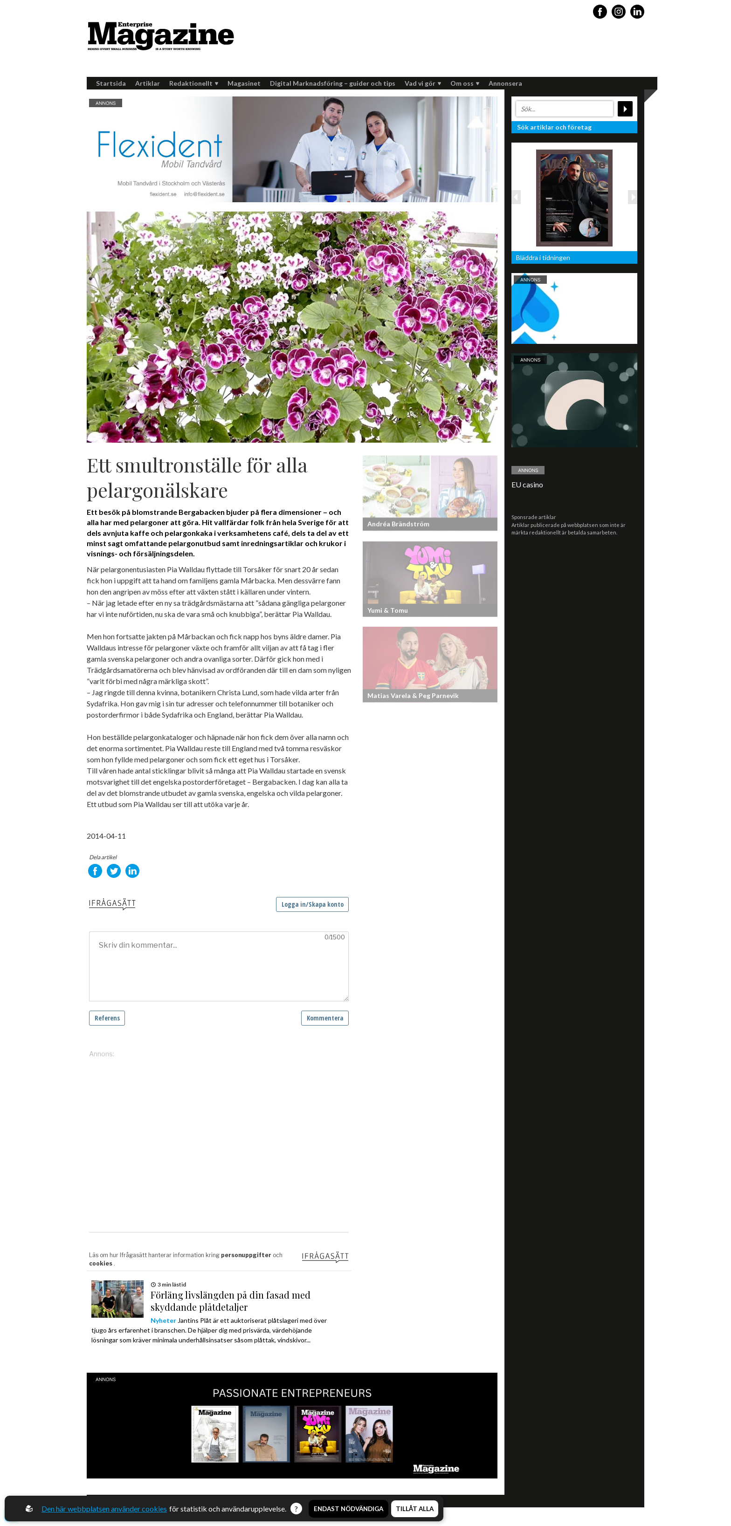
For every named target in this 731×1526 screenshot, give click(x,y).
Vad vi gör (423, 83)
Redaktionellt (193, 83)
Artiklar (147, 83)
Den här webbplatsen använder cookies (104, 1508)
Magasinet (244, 83)
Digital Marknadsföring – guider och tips (332, 83)
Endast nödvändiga (348, 1508)
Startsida (111, 83)
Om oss (464, 83)
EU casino (527, 484)
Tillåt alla (415, 1508)
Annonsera (505, 83)
